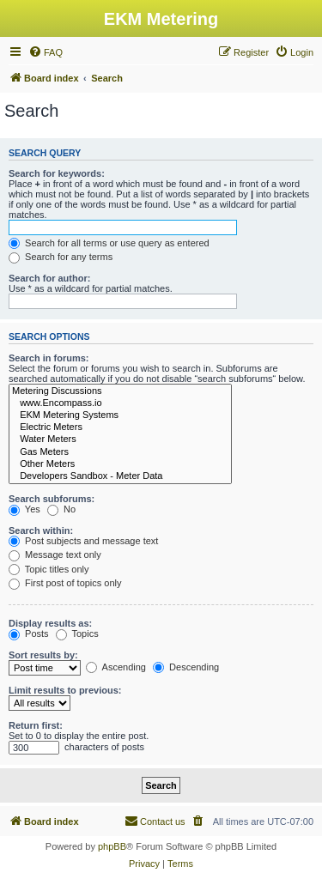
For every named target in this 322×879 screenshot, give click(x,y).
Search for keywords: (57, 173)
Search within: (41, 530)
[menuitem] (45, 52)
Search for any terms (60, 257)
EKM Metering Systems (120, 415)
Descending (186, 667)
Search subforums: (51, 499)
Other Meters (120, 464)
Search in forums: (49, 358)
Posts (29, 633)
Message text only (55, 554)
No (61, 509)
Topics (77, 633)
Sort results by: (43, 655)
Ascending (116, 667)
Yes (24, 509)
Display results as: (50, 623)
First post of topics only (65, 583)
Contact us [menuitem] (155, 821)
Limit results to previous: (65, 690)
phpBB (112, 846)
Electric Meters (120, 427)
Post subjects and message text (83, 541)
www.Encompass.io (120, 403)
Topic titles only (48, 569)
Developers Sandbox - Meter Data (120, 476)
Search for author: (49, 278)
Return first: (36, 725)
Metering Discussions (120, 391)
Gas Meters (120, 452)
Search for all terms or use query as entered (109, 243)
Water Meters (120, 439)
